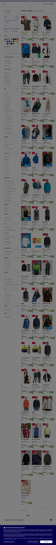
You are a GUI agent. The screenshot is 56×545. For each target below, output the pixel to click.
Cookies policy (6, 539)
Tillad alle (46, 541)
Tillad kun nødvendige (33, 541)
